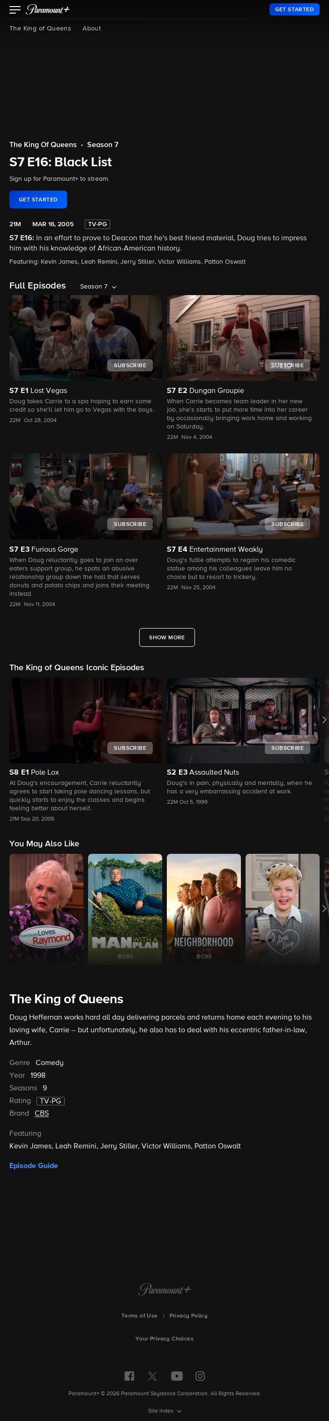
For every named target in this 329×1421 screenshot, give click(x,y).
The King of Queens (40, 28)
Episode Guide (33, 1165)
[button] (15, 10)
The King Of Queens (43, 145)
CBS (42, 1114)
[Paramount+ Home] (164, 1290)
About (91, 28)
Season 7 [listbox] (93, 286)
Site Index (161, 1411)
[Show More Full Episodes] (167, 637)
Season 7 (103, 145)
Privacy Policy (189, 1316)
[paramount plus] (48, 9)
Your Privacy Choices (164, 1339)
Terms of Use (139, 1316)
